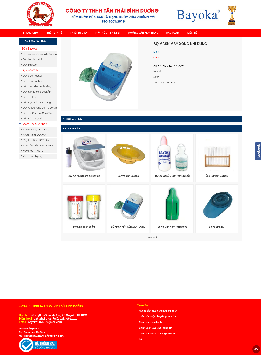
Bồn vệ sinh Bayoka (128, 176)
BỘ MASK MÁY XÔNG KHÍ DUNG (128, 226)
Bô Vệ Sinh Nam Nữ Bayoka (172, 226)
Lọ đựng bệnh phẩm (84, 226)
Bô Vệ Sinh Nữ (216, 226)
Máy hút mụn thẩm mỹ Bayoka (84, 176)
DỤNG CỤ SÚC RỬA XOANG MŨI (172, 176)
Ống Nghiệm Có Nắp (216, 176)
